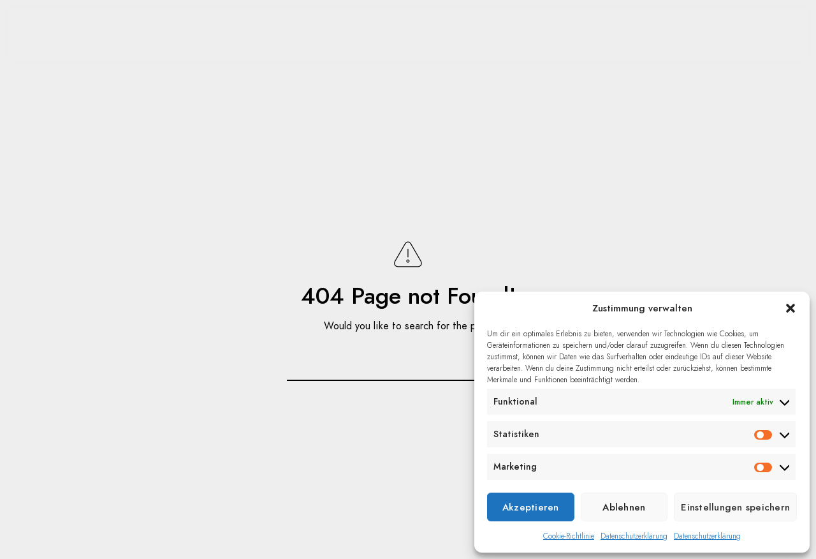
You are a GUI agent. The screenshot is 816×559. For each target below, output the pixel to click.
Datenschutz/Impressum (638, 96)
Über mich (589, 32)
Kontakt (675, 32)
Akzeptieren (530, 507)
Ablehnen (623, 507)
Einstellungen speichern (735, 507)
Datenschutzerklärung (634, 536)
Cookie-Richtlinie (568, 536)
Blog (214, 32)
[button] (790, 308)
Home (63, 32)
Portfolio (139, 32)
